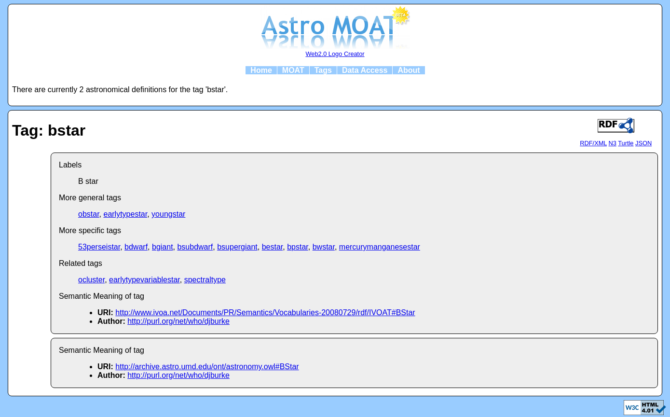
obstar (88, 214)
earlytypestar (125, 214)
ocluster (91, 280)
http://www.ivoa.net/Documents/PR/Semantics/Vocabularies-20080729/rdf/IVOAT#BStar (265, 312)
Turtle (625, 143)
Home (261, 70)
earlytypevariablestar (144, 280)
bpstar (297, 247)
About (408, 70)
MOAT (293, 70)
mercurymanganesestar (379, 247)
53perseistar (99, 247)
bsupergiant (237, 247)
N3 (612, 143)
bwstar (324, 247)
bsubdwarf (195, 247)
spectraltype (205, 280)
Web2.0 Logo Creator (334, 53)
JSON (643, 143)
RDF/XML (593, 143)
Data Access (365, 70)
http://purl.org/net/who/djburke (178, 321)
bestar (272, 247)
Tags (323, 70)
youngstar (168, 214)
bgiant (162, 247)
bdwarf (136, 247)
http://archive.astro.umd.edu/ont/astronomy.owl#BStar (207, 366)
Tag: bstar (48, 130)
